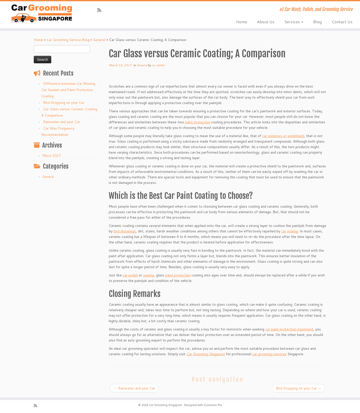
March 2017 (51, 155)
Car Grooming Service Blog (68, 39)
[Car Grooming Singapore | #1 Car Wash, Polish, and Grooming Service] (41, 13)
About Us (265, 22)
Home (241, 22)
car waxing (289, 231)
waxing (148, 275)
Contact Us (342, 22)
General (99, 39)
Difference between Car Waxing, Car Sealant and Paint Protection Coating (68, 90)
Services (293, 22)
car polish (130, 275)
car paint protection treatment (289, 329)
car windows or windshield (283, 135)
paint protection (197, 122)
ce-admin (158, 65)
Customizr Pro (213, 405)
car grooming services (269, 353)
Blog (317, 22)
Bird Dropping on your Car (63, 102)
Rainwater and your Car (61, 121)
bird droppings (125, 231)
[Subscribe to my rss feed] (100, 10)
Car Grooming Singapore (205, 353)
